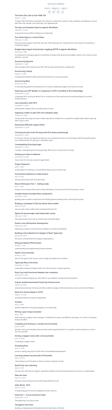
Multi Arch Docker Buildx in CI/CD (29, 292)
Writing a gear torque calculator (28, 312)
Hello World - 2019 (22, 385)
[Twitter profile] (58, 12)
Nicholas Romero (56, 4)
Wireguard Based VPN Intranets (28, 243)
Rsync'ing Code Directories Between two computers (36, 272)
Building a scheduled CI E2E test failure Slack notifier (37, 203)
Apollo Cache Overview (24, 253)
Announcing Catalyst (23, 71)
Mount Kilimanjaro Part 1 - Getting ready (32, 184)
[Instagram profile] (62, 12)
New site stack (21, 375)
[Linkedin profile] (49, 12)
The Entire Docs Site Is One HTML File (30, 15)
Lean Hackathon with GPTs (26, 103)
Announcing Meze (22, 81)
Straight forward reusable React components (33, 193)
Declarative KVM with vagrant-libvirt (30, 125)
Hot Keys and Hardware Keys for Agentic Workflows (36, 27)
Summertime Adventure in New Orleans (31, 174)
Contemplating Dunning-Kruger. (28, 144)
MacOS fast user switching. (26, 365)
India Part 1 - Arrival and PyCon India (30, 395)
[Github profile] (53, 12)
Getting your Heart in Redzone (27, 154)
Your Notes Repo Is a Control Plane (29, 37)
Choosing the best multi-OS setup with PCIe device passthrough (41, 132)
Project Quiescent (22, 164)
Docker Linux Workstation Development (31, 223)
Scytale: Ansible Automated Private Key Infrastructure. (37, 282)
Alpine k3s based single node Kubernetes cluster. (35, 213)
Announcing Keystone (24, 61)
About (64, 8)
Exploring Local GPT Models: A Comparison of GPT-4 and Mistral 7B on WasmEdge (49, 91)
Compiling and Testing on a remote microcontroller (36, 324)
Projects (56, 8)
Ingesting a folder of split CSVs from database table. (36, 113)
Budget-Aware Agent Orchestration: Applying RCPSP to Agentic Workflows (46, 49)
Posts (47, 8)
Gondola (18, 302)
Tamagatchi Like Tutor (24, 405)
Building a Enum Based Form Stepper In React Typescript (38, 233)
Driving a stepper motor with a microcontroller (34, 336)
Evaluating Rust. (21, 345)
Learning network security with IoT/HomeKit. (33, 355)
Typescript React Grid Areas (26, 262)
